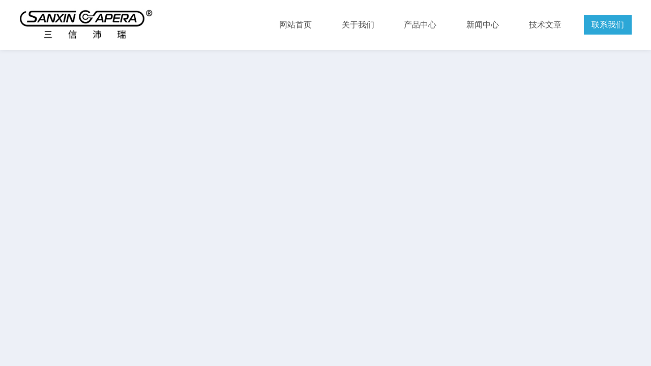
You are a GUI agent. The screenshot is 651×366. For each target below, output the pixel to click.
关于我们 (358, 24)
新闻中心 (482, 24)
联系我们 (607, 24)
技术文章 (545, 24)
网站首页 (295, 24)
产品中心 (420, 24)
